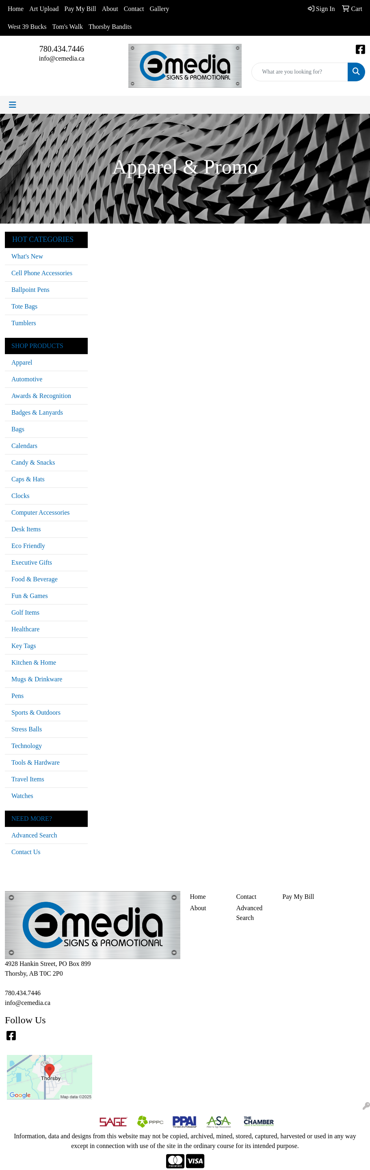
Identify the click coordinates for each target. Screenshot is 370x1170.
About (110, 8)
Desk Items (26, 529)
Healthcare (25, 629)
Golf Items (25, 612)
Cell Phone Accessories (41, 273)
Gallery (159, 8)
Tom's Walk (67, 26)
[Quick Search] (299, 72)
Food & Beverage (34, 579)
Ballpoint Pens (30, 289)
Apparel (21, 362)
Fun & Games (29, 595)
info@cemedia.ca (61, 58)
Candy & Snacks (33, 462)
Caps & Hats (28, 479)
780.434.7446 (61, 48)
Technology (26, 745)
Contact (134, 8)
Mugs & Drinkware (36, 679)
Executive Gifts (31, 562)
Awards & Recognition (41, 395)
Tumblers (23, 323)
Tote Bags (24, 306)
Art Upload (43, 8)
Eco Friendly (28, 545)
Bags (17, 429)
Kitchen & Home (33, 662)
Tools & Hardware (35, 762)
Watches (22, 795)
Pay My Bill (80, 8)
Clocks (20, 495)
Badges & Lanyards (37, 412)
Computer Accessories (40, 512)
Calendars (24, 445)
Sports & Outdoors (36, 712)
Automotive (26, 379)
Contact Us (26, 851)
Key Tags (23, 645)
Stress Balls (26, 729)
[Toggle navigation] (12, 105)
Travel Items (27, 779)
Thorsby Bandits (110, 26)
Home (16, 8)
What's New (27, 256)
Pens (17, 695)
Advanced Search (34, 835)
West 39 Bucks (27, 26)
